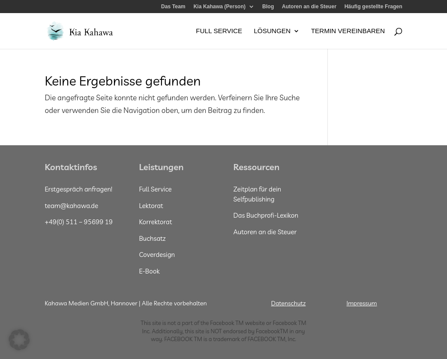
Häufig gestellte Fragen (373, 7)
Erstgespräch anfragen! (78, 189)
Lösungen (272, 31)
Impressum (362, 303)
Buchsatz (152, 238)
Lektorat (151, 206)
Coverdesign (157, 254)
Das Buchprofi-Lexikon (266, 215)
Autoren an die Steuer (309, 7)
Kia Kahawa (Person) (219, 7)
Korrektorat (155, 222)
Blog (268, 7)
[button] (19, 340)
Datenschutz (288, 303)
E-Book (149, 271)
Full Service (219, 31)
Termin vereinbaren (348, 31)
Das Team (173, 7)
